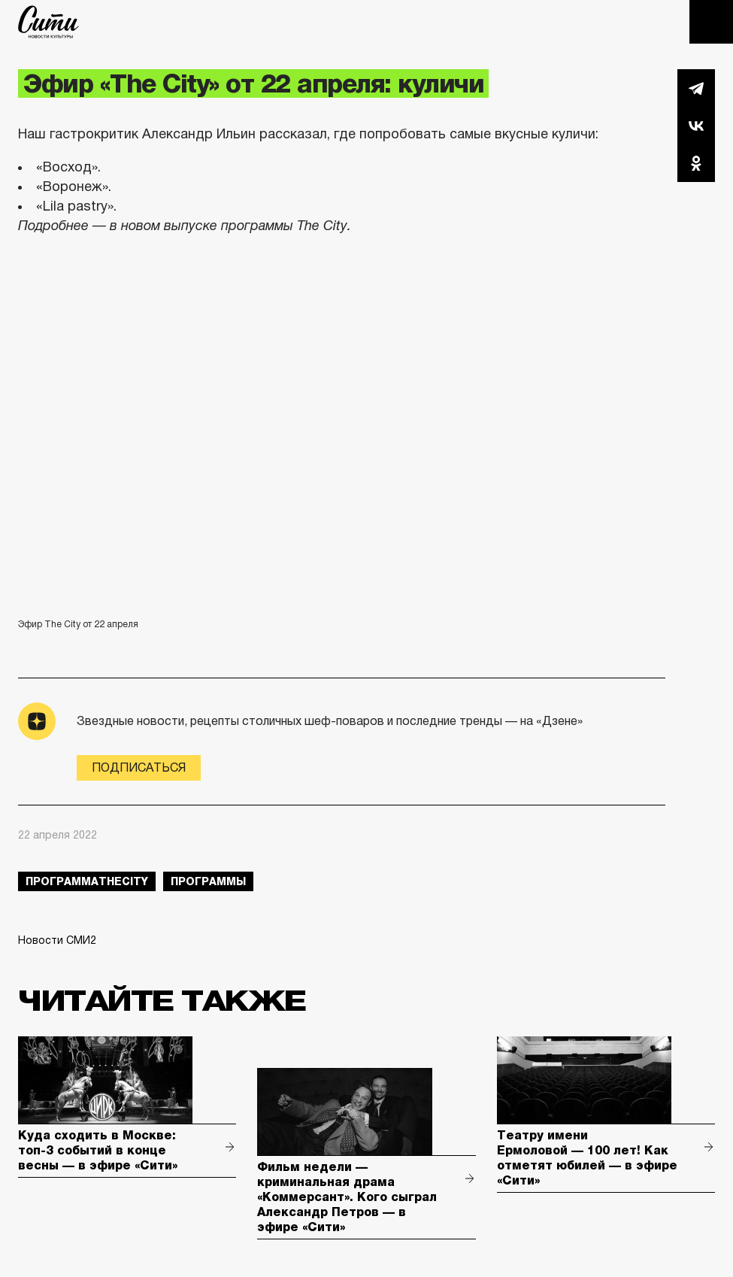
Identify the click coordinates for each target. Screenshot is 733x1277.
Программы (208, 881)
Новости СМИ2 (57, 940)
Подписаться (139, 767)
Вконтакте (696, 125)
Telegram (696, 88)
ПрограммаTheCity (87, 881)
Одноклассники (696, 163)
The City (48, 21)
